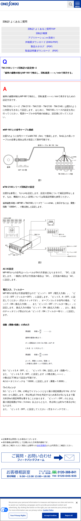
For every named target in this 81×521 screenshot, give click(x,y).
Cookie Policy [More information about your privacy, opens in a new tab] (48, 511)
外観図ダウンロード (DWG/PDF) (41, 42)
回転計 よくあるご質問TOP (41, 29)
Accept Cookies (50, 517)
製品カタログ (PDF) (41, 46)
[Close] (77, 504)
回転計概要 (41, 33)
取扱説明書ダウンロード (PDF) (41, 50)
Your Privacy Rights (18, 517)
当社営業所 (41, 445)
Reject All (69, 517)
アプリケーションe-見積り (41, 37)
